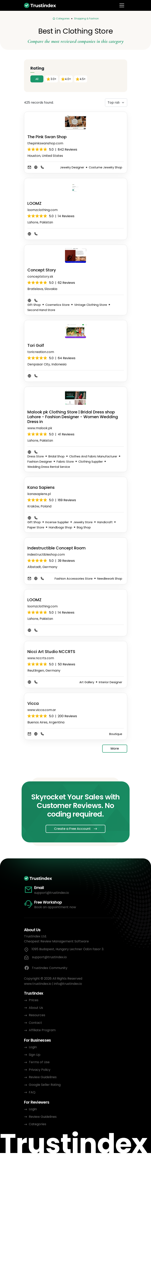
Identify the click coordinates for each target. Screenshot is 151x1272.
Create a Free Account (72, 828)
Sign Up (34, 1054)
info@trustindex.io (68, 983)
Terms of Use (39, 1062)
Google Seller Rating (45, 1084)
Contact (35, 1022)
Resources (37, 1015)
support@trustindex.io (51, 892)
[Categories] (61, 18)
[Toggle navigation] (121, 5)
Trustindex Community (45, 968)
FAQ (32, 1092)
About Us (36, 1007)
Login (33, 1047)
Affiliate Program (42, 1030)
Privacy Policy (39, 1069)
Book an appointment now (55, 907)
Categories (37, 1124)
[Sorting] (116, 102)
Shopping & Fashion (86, 18)
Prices (33, 1000)
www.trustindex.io (37, 983)
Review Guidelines (43, 1077)
